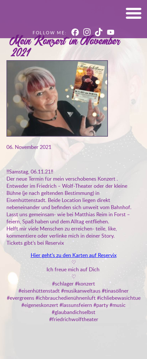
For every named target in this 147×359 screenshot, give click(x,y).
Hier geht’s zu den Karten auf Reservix (74, 255)
